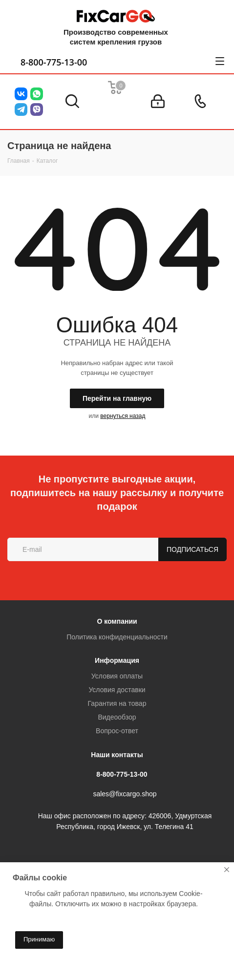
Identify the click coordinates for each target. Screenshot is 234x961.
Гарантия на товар (117, 703)
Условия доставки (116, 690)
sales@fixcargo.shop (124, 794)
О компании (117, 621)
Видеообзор (117, 717)
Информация (117, 660)
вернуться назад (122, 416)
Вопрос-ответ (117, 731)
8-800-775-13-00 (54, 62)
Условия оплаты (117, 676)
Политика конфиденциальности (117, 637)
